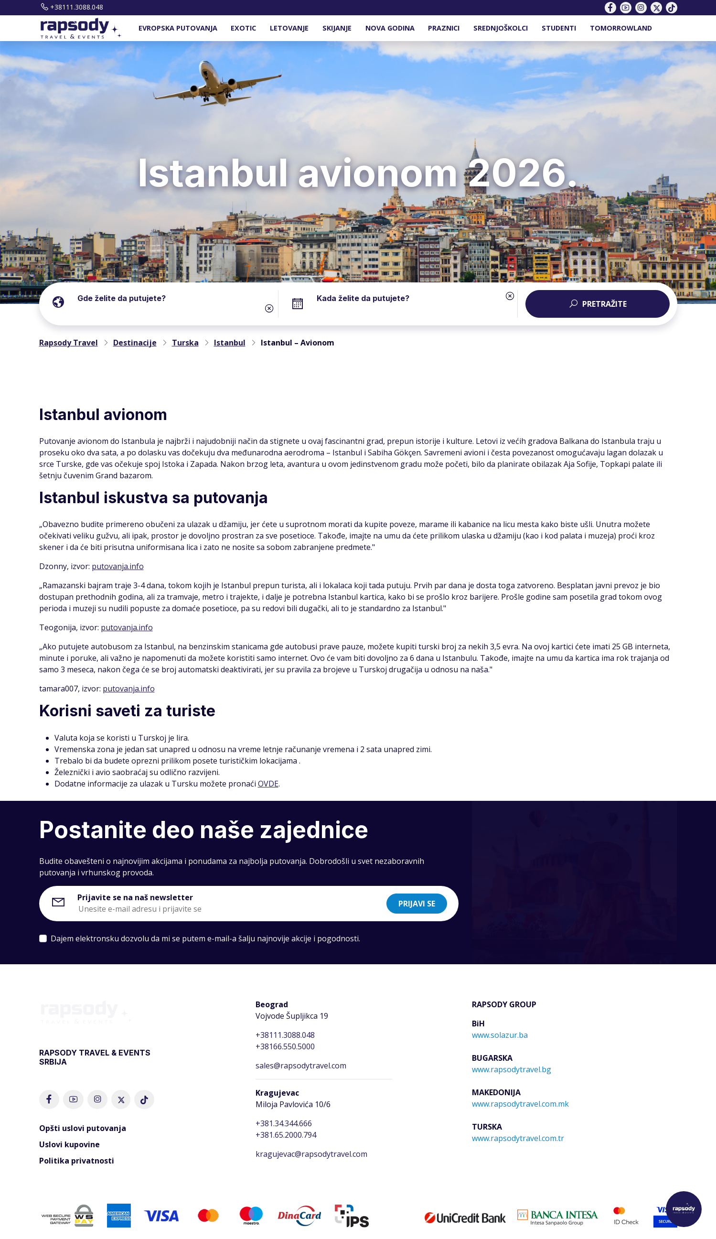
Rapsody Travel (68, 342)
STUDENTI (559, 27)
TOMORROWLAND (621, 27)
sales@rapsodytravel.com (301, 1065)
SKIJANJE (337, 27)
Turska (185, 342)
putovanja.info (118, 566)
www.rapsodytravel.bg (511, 1069)
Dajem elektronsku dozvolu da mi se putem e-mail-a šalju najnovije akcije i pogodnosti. (205, 938)
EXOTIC (243, 27)
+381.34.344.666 (284, 1123)
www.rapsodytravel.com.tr (518, 1138)
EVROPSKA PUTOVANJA (178, 27)
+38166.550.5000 (285, 1046)
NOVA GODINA (390, 27)
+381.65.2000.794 (286, 1135)
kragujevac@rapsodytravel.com (311, 1154)
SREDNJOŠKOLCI (500, 27)
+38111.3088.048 (71, 6)
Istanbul (230, 342)
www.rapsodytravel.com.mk (520, 1104)
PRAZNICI (444, 27)
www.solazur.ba (500, 1035)
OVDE (268, 783)
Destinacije (135, 342)
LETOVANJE (289, 27)
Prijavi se (416, 903)
